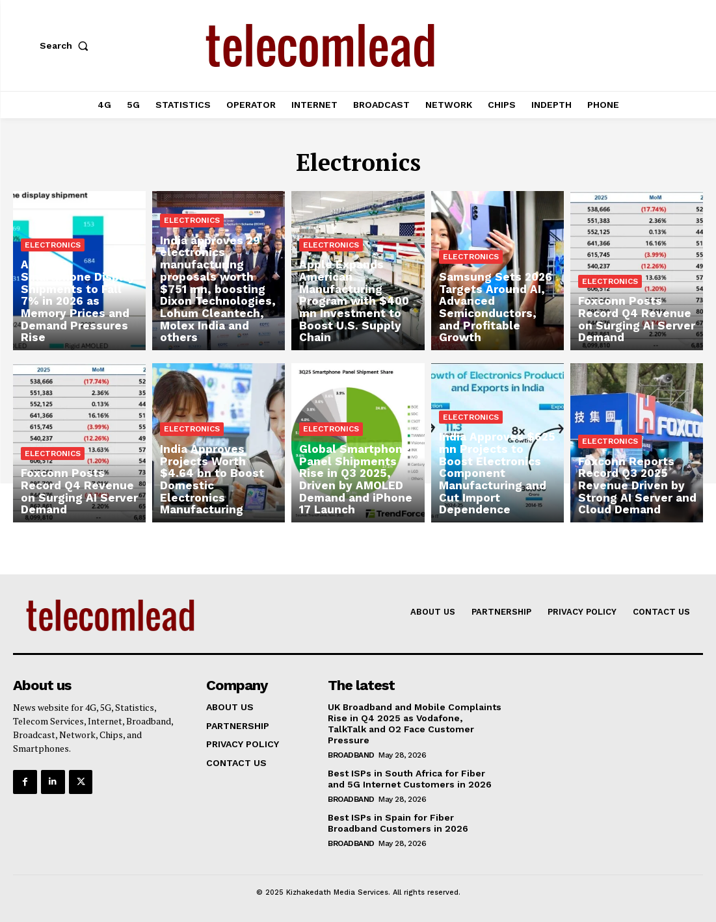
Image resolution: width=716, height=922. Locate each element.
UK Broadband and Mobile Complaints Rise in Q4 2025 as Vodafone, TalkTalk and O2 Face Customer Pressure (414, 723)
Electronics (53, 261)
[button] (67, 45)
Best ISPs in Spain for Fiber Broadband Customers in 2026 (398, 822)
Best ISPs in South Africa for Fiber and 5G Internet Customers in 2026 (410, 778)
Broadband (351, 754)
